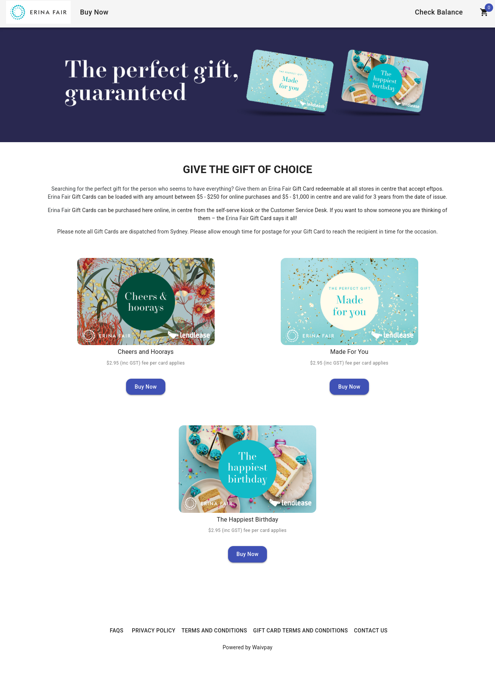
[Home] (38, 12)
